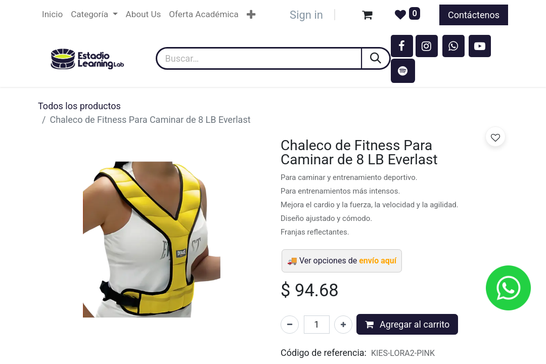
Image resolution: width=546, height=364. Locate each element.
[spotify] (403, 71)
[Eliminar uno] (290, 324)
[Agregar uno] (343, 324)
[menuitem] (52, 14)
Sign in (306, 15)
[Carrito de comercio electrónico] (367, 14)
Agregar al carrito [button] (407, 324)
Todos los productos (79, 106)
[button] (495, 136)
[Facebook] (402, 46)
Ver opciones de (347, 260)
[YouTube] (480, 46)
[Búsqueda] (376, 58)
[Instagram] (427, 46)
